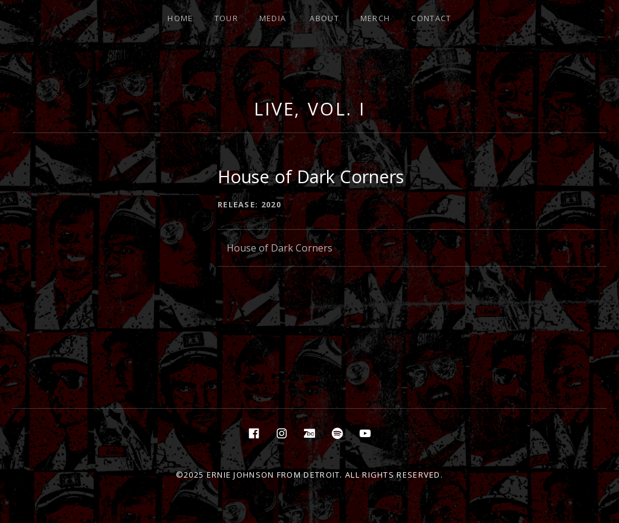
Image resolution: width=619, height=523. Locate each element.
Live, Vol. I (310, 108)
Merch (375, 18)
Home (180, 18)
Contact (431, 18)
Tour (226, 18)
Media (273, 18)
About (324, 18)
